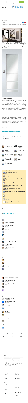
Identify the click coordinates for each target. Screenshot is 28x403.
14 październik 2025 (8, 312)
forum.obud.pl (16, 373)
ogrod (9, 363)
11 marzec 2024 (7, 176)
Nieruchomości (6, 394)
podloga (5, 364)
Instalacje (6, 393)
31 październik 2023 (8, 223)
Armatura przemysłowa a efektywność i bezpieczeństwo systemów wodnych (8, 163)
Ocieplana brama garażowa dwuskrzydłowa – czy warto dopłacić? (12, 182)
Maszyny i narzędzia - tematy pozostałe (13, 364)
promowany (8, 364)
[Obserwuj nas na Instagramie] (5, 7)
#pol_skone (18, 131)
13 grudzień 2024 (8, 186)
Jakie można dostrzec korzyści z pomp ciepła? (10, 222)
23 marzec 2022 (7, 287)
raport (19, 363)
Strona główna (4, 16)
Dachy (5, 385)
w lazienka (14, 363)
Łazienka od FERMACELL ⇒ (5, 138)
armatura (12, 363)
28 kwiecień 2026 (7, 263)
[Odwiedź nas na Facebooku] (2, 7)
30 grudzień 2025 (7, 318)
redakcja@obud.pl (14, 3)
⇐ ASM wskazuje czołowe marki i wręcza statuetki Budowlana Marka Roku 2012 (11, 136)
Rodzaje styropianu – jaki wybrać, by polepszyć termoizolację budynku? (21, 150)
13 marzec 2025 (7, 226)
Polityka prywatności (7, 379)
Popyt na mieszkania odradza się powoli (9, 298)
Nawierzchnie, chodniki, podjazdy (8, 365)
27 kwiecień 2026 (20, 147)
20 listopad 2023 (7, 284)
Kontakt (6, 378)
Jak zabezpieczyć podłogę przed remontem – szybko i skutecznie (12, 188)
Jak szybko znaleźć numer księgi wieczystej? (10, 280)
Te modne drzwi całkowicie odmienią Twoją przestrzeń (11, 283)
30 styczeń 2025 (8, 189)
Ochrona (6, 388)
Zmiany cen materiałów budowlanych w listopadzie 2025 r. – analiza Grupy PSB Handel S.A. (15, 317)
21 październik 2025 (8, 305)
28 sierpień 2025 (8, 199)
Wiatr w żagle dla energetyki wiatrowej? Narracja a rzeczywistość (12, 304)
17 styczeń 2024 (7, 245)
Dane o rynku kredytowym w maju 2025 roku (10, 301)
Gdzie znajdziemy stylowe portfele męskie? (10, 225)
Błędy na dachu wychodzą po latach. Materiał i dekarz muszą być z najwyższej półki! (8, 159)
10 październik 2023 (8, 232)
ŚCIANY (6, 384)
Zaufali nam (6, 373)
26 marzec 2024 (7, 202)
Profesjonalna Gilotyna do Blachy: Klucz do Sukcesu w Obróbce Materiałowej (13, 201)
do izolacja (17, 363)
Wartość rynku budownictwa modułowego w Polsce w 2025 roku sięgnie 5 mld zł (14, 327)
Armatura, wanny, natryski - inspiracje (17, 362)
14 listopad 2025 (8, 180)
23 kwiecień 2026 (20, 155)
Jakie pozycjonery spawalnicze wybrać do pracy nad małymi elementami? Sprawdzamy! (14, 241)
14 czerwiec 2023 (7, 281)
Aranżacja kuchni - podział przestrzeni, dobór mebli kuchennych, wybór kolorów (14, 175)
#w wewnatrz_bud (15, 131)
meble (8, 363)
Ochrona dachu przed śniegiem (8, 244)
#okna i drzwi (10, 131)
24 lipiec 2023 (7, 229)
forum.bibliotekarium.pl (17, 378)
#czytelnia (7, 131)
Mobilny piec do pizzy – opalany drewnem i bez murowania (11, 277)
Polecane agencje (5, 208)
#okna (3, 131)
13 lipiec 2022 (7, 278)
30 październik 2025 (8, 299)
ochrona (12, 362)
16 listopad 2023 (7, 248)
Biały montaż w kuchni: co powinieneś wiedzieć (10, 228)
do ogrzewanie (9, 362)
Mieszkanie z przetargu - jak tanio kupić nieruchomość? (11, 172)
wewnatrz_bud (6, 362)
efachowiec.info (17, 374)
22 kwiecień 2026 (20, 160)
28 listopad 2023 (7, 242)
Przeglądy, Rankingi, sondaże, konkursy (9, 213)
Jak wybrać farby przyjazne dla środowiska (10, 247)
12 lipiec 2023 (7, 173)
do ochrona (6, 363)
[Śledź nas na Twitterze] (3, 7)
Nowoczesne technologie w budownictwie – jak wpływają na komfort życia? (13, 185)
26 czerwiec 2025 (7, 302)
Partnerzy (6, 374)
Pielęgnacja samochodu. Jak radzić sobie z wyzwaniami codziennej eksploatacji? (21, 146)
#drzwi (5, 131)
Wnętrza (6, 389)
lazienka (21, 363)
